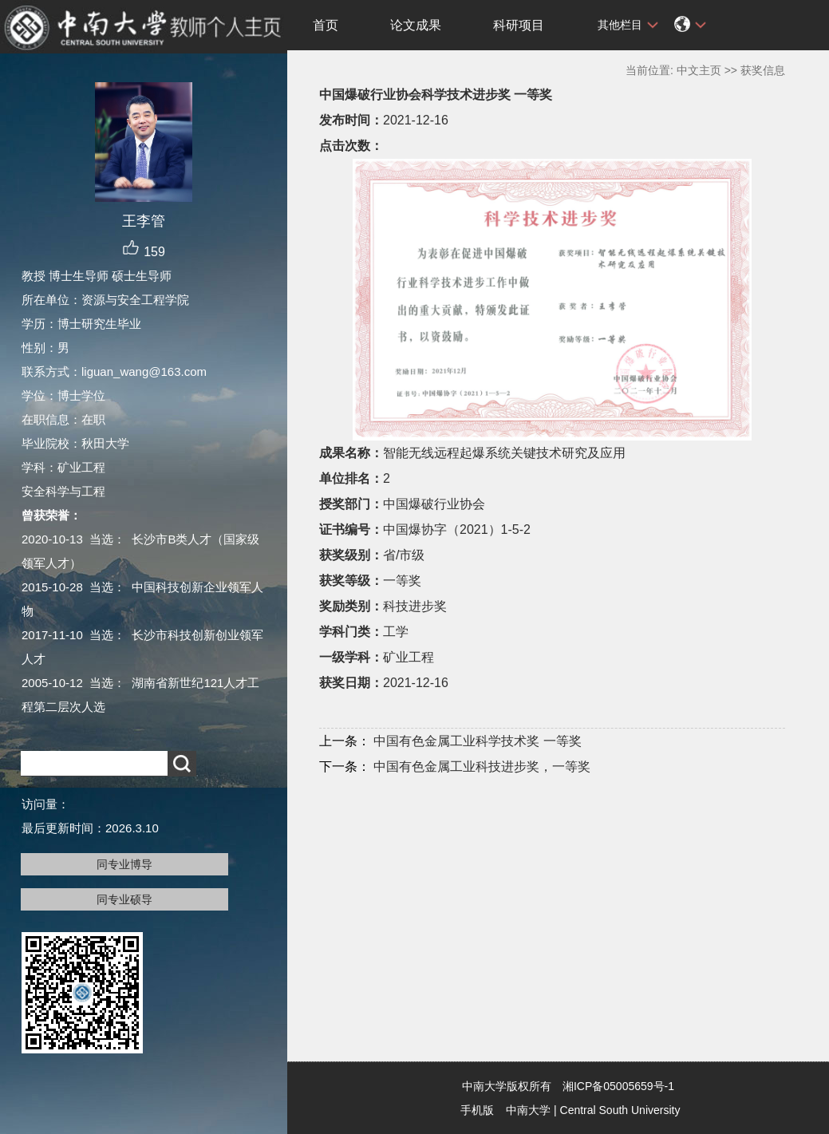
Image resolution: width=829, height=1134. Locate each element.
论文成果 (415, 25)
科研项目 (518, 25)
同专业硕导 (124, 899)
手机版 (477, 1110)
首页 (325, 25)
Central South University (620, 1110)
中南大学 (528, 1110)
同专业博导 (124, 864)
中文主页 (699, 70)
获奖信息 (762, 70)
